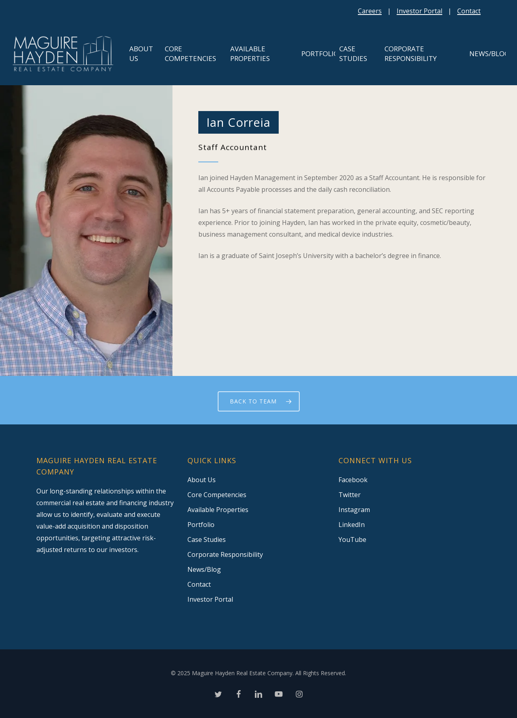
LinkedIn (351, 524)
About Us (201, 479)
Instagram (354, 509)
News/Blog (204, 569)
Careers (370, 10)
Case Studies (206, 539)
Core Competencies (216, 494)
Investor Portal (419, 10)
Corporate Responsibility (225, 554)
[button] (259, 401)
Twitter (349, 494)
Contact (469, 10)
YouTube (352, 539)
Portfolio (200, 524)
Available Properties (217, 509)
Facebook (353, 479)
